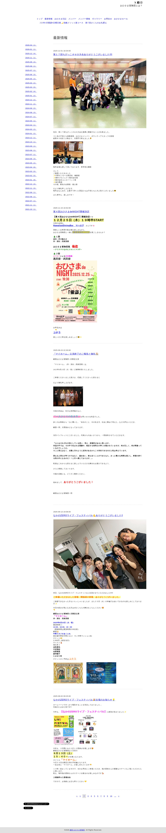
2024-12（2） (31, 100)
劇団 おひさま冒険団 (77, 830)
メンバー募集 (84, 18)
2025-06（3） (31, 75)
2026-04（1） (31, 45)
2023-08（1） (31, 150)
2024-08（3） (31, 112)
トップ (40, 18)
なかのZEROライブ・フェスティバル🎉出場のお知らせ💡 (84, 700)
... (115, 796)
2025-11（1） (31, 58)
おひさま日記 (60, 18)
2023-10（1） (31, 142)
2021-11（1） (31, 205)
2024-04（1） (31, 125)
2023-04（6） (31, 167)
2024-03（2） (31, 129)
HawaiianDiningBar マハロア (68, 225)
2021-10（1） (31, 209)
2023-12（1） (31, 138)
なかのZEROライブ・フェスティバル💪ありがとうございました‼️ (88, 515)
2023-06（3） (31, 159)
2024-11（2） (31, 104)
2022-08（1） (31, 197)
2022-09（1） (31, 192)
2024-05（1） (31, 121)
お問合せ (108, 18)
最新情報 (49, 18)
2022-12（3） (31, 184)
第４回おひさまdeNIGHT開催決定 (71, 211)
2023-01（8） (31, 180)
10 (111, 796)
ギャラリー (97, 18)
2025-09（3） (31, 62)
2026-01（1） (31, 49)
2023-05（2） (31, 163)
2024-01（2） (31, 133)
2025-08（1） (31, 66)
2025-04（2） (31, 83)
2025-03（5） (31, 87)
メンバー (72, 18)
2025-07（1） (31, 70)
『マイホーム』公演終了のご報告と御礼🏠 (75, 354)
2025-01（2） (31, 96)
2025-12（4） (31, 53)
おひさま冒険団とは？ (131, 5)
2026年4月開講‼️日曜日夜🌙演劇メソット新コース (61, 22)
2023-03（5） (31, 171)
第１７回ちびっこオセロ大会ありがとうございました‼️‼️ (82, 54)
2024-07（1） (31, 117)
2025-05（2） (31, 79)
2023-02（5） (31, 176)
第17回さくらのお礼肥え (96, 22)
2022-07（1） (31, 201)
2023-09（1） (31, 146)
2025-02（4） (31, 91)
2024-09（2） (31, 108)
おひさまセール (121, 18)
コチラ (57, 332)
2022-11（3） (31, 188)
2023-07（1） (31, 155)
